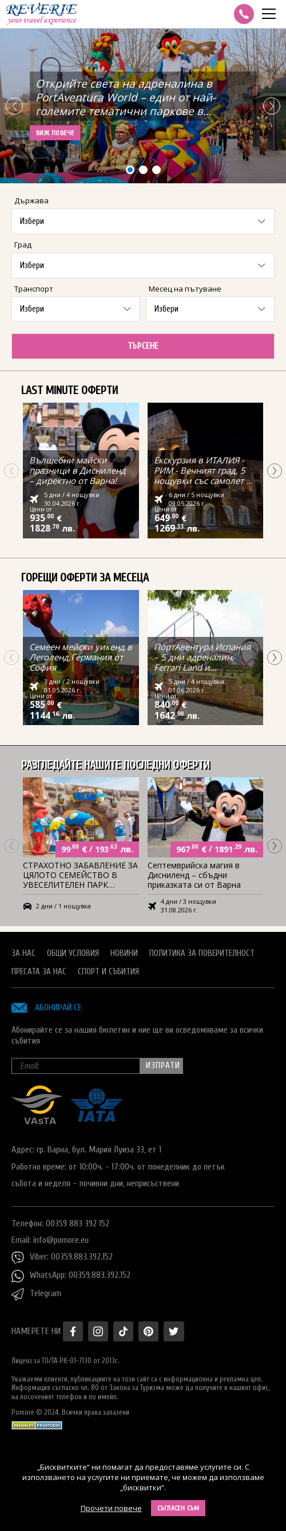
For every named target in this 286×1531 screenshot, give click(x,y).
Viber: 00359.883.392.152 (62, 1256)
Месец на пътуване (185, 289)
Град (22, 244)
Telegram (36, 1293)
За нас (23, 952)
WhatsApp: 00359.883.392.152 (70, 1275)
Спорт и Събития (108, 970)
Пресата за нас (38, 970)
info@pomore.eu (61, 1239)
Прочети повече (111, 1508)
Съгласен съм (178, 1508)
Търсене (143, 346)
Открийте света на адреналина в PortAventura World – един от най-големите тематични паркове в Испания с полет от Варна (125, 100)
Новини (124, 952)
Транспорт (33, 289)
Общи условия (73, 952)
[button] (271, 106)
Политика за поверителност (202, 952)
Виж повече (55, 133)
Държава (31, 200)
